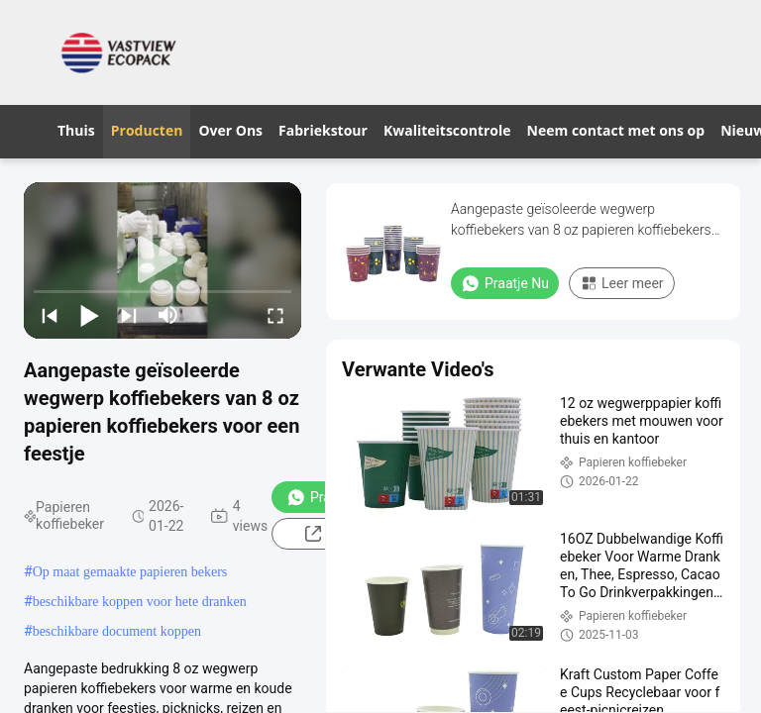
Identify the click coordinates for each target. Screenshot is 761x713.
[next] (129, 315)
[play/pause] (89, 315)
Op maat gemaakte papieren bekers (130, 571)
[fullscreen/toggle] (275, 315)
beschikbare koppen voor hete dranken (140, 601)
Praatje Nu (505, 283)
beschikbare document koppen (117, 631)
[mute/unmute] (168, 315)
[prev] (49, 315)
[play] (162, 260)
